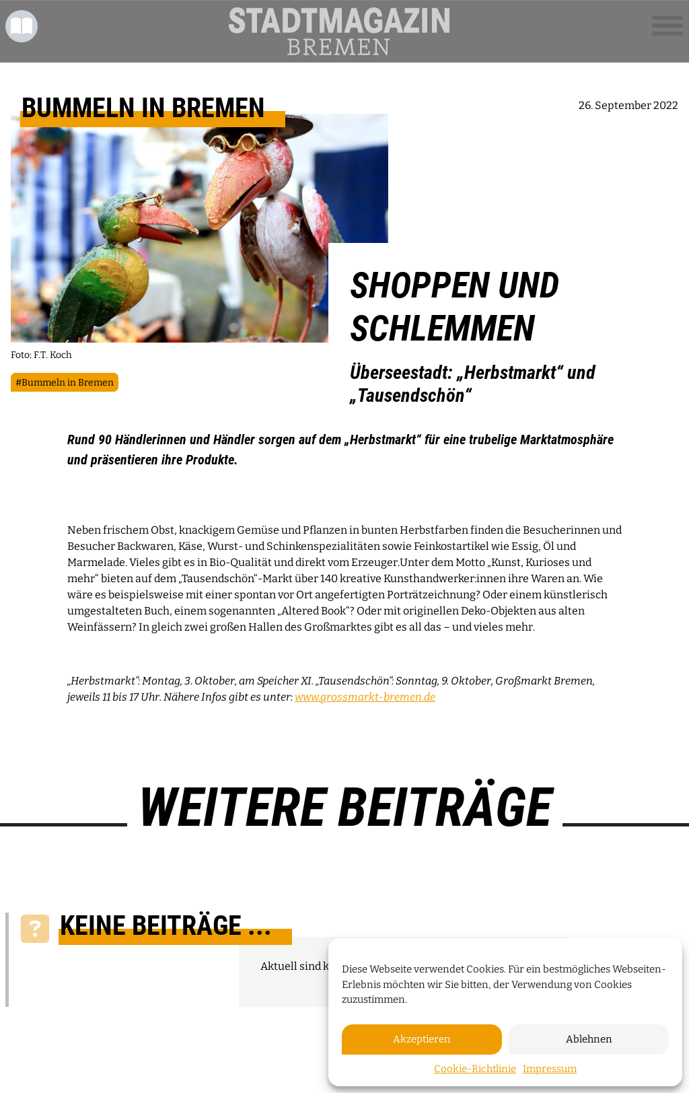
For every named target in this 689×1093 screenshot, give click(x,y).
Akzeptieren (422, 1039)
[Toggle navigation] (667, 26)
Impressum (550, 1069)
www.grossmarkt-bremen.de (365, 697)
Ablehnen (589, 1039)
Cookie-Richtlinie (475, 1069)
